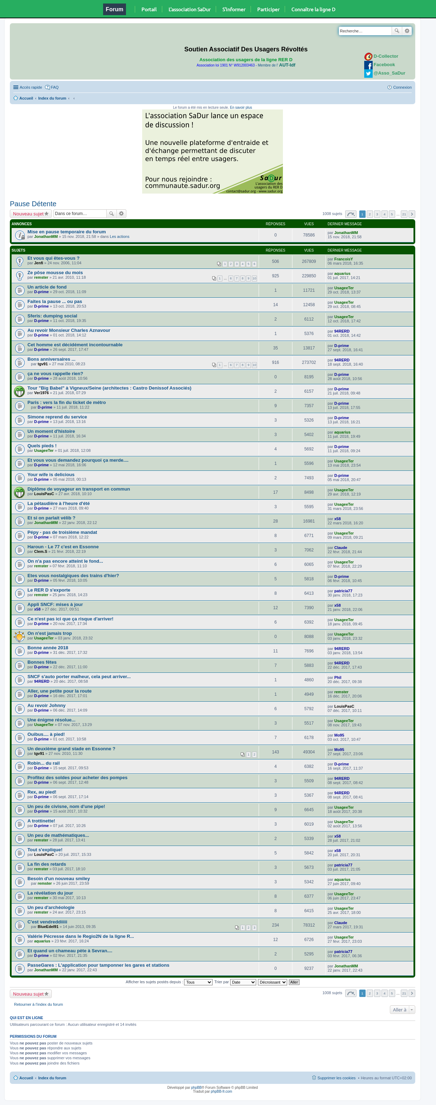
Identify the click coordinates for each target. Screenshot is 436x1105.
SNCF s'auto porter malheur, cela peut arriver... (79, 676)
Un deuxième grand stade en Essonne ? (71, 748)
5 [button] (392, 214)
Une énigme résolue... (51, 719)
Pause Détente (33, 204)
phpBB (196, 1088)
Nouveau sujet (28, 213)
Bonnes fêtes (42, 662)
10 (254, 278)
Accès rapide (31, 87)
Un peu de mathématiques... (58, 835)
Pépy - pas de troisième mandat (62, 532)
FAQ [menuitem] (55, 87)
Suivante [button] (412, 214)
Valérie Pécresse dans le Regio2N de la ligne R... (80, 936)
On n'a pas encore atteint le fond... (65, 561)
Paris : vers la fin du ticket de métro (66, 402)
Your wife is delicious (51, 474)
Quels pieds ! (42, 445)
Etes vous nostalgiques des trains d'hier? (73, 575)
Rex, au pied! (41, 792)
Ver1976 (41, 393)
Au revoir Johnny (46, 705)
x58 (337, 519)
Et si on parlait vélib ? (51, 517)
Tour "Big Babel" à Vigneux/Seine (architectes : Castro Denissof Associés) (109, 388)
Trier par (235, 982)
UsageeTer (344, 288)
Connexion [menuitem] (402, 87)
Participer (268, 9)
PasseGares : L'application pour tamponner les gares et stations (98, 965)
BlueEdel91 (48, 926)
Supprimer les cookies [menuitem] (336, 1078)
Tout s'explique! (45, 849)
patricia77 (343, 591)
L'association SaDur (189, 9)
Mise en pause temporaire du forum (66, 231)
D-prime (41, 292)
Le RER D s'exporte (48, 590)
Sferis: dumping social (52, 315)
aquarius (342, 273)
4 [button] (385, 214)
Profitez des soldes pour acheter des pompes (77, 777)
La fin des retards (46, 864)
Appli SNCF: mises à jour (55, 604)
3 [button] (377, 214)
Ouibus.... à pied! (46, 734)
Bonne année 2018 (47, 647)
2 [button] (370, 214)
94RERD (341, 331)
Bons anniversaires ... (51, 359)
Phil (337, 677)
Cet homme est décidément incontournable (74, 344)
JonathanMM (46, 236)
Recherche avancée (407, 31)
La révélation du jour (50, 893)
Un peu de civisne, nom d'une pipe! (66, 806)
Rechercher (397, 31)
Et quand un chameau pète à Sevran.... (69, 950)
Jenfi (38, 263)
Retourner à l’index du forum (38, 1004)
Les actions (119, 236)
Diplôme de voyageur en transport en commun (78, 489)
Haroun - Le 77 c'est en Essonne (63, 546)
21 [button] (404, 214)
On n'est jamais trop (49, 633)
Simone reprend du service (57, 416)
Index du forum (52, 98)
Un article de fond (47, 287)
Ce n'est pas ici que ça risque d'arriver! (70, 618)
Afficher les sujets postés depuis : (169, 982)
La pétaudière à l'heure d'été (58, 503)
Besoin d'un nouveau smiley (58, 878)
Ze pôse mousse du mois (55, 272)
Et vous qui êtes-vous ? (53, 258)
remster (41, 277)
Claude (340, 547)
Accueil (26, 98)
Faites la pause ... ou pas (54, 301)
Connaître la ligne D (313, 9)
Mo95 (339, 735)
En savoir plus (241, 107)
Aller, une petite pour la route (59, 691)
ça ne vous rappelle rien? (55, 373)
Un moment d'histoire (51, 431)
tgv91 (43, 364)
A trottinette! (41, 820)
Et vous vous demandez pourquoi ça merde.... (77, 460)
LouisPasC (44, 494)
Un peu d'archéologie (51, 907)
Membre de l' (276, 65)
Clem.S (40, 551)
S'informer (233, 9)
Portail (149, 9)
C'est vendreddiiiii (47, 921)
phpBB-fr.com (221, 1091)
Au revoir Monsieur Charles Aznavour (68, 330)
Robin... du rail (43, 763)
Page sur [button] (350, 214)
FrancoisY (343, 259)
